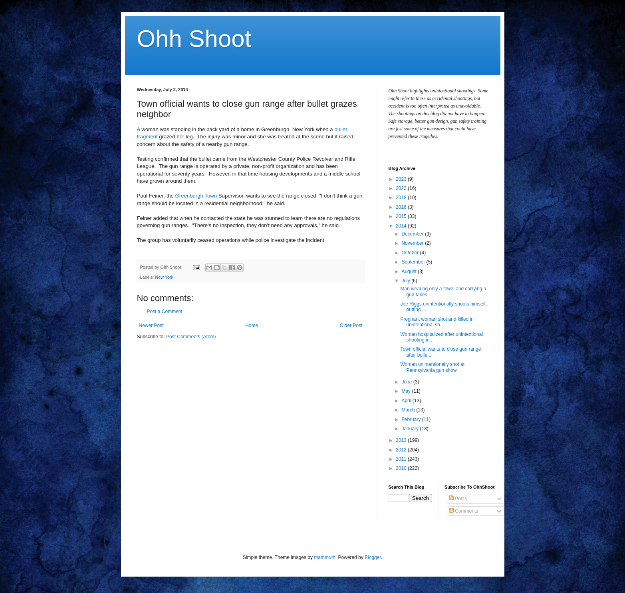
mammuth (324, 557)
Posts (458, 498)
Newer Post (151, 325)
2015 (402, 216)
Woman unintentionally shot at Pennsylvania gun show (432, 367)
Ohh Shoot (194, 38)
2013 (402, 440)
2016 (402, 207)
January (410, 428)
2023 (402, 179)
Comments (463, 511)
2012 (402, 450)
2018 (402, 197)
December (413, 234)
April (406, 400)
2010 (402, 468)
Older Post (351, 325)
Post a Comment (165, 311)
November (413, 243)
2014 (402, 226)
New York (164, 277)
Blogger (373, 557)
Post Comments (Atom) (191, 336)
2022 (402, 188)
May (406, 391)
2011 (402, 459)
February (411, 419)
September (413, 262)
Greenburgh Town (196, 196)
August (409, 271)
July (406, 281)
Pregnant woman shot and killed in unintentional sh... (436, 321)
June (407, 382)
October (410, 253)
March (408, 410)
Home (251, 325)
